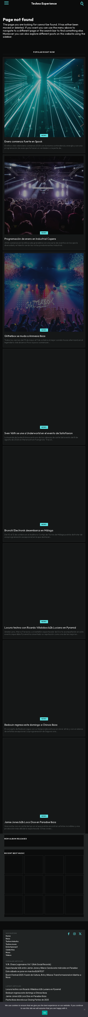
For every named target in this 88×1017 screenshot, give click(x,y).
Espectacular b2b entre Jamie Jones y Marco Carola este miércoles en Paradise (42, 968)
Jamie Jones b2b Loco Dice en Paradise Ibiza (30, 822)
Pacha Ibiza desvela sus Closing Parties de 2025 (27, 1000)
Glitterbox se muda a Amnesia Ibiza (24, 336)
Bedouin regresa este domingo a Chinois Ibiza (30, 724)
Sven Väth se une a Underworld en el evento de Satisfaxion (38, 433)
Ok (44, 1013)
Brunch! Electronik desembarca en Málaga (28, 530)
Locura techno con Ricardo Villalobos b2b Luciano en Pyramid (40, 627)
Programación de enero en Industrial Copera (30, 238)
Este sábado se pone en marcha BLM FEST (25, 971)
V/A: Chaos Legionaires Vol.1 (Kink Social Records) (28, 964)
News (44, 135)
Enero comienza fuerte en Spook (23, 141)
